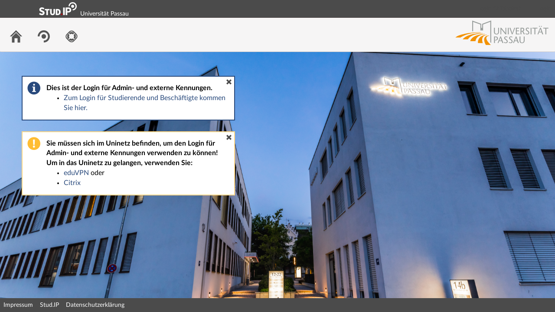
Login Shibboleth (500, 9)
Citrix (72, 182)
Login (545, 9)
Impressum (18, 305)
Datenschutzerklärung (95, 305)
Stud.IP (49, 305)
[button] (228, 81)
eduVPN (76, 172)
